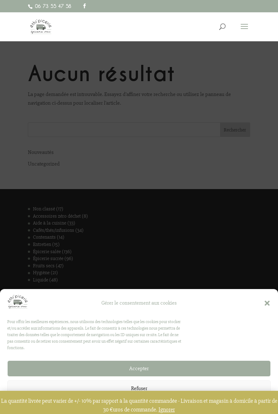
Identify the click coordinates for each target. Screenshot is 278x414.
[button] (267, 307)
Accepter (139, 373)
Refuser (139, 393)
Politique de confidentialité (135, 410)
